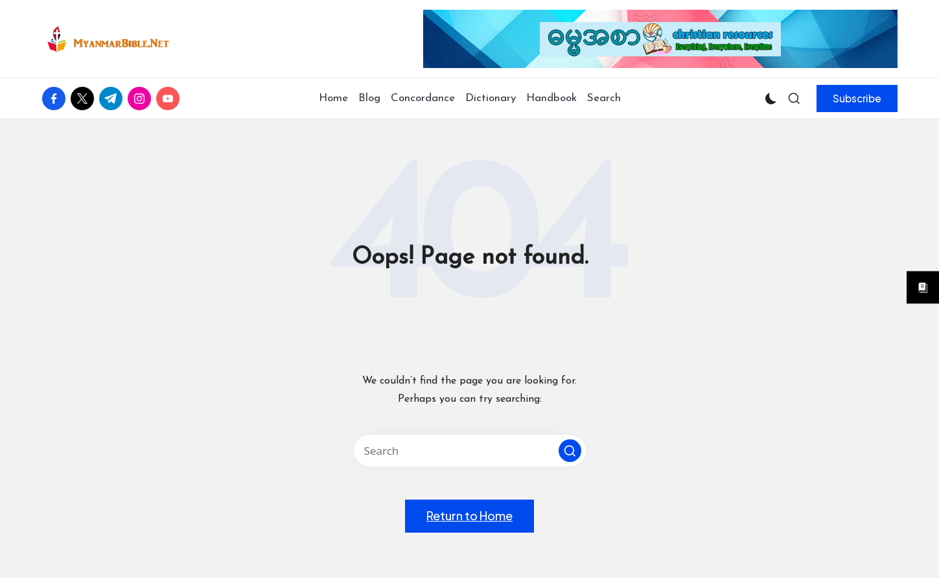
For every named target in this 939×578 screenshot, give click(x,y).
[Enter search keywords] (469, 450)
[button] (857, 98)
